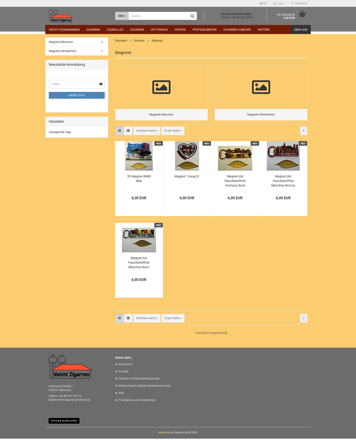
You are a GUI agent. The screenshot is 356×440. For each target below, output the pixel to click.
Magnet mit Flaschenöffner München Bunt (139, 264)
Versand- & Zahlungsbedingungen (139, 380)
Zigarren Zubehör (237, 29)
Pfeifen (180, 29)
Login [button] (278, 3)
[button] (263, 3)
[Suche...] (122, 16)
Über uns (300, 29)
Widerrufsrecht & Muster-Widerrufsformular (145, 387)
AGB (121, 394)
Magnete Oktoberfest (62, 51)
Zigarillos (115, 29)
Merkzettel (299, 3)
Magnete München (61, 42)
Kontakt (123, 372)
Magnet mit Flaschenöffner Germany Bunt (235, 182)
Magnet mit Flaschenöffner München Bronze (283, 182)
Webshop (164, 433)
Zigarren (93, 29)
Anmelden (77, 95)
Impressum (125, 365)
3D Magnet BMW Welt (139, 180)
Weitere (264, 29)
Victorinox (159, 29)
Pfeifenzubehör (205, 29)
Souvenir (137, 29)
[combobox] (146, 132)
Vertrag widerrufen (64, 422)
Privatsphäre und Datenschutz (137, 401)
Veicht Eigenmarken (64, 29)
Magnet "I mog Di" (187, 177)
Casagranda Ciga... (61, 132)
